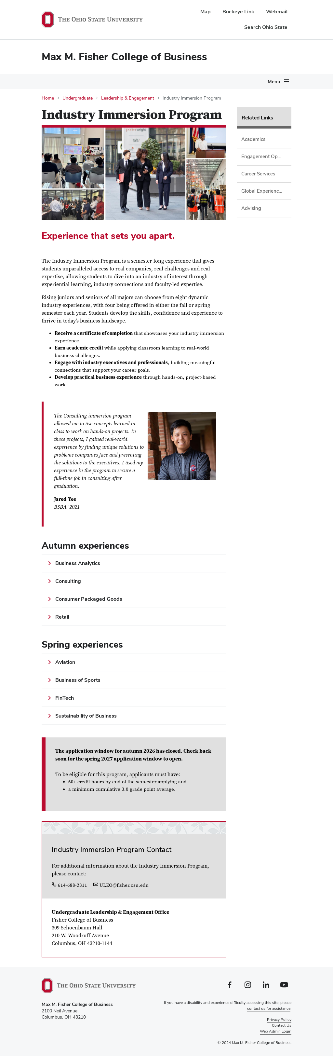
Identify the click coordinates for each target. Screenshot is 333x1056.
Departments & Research (193, 108)
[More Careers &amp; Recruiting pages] (92, 124)
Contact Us (281, 1025)
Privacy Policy (279, 1019)
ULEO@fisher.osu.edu (121, 885)
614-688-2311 (69, 885)
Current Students (128, 108)
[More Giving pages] (122, 124)
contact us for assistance (268, 1008)
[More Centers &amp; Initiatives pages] (289, 109)
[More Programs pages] (96, 109)
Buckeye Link (238, 11)
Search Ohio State (265, 27)
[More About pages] (57, 109)
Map (205, 11)
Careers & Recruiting (65, 122)
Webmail (276, 11)
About (47, 108)
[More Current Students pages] (151, 109)
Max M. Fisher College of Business (124, 56)
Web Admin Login (275, 1031)
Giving (112, 122)
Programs (81, 108)
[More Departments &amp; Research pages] (226, 109)
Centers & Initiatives (262, 108)
